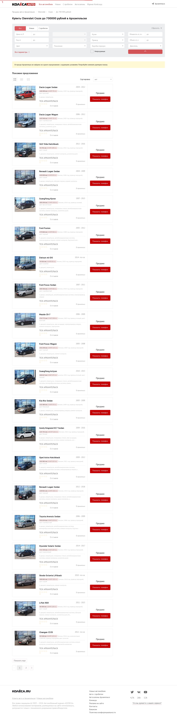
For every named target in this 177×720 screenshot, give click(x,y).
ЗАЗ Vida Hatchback (49, 144)
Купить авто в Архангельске (23, 698)
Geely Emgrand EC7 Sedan (51, 428)
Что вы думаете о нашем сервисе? (147, 703)
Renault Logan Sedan (49, 171)
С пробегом (68, 4)
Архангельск (81, 104)
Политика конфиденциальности (102, 712)
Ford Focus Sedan (47, 284)
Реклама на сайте (96, 703)
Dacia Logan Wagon (48, 114)
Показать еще (20, 660)
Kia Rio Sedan (46, 400)
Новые (58, 4)
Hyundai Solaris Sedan (50, 546)
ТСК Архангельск (48, 101)
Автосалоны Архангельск (99, 697)
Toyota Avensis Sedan (49, 516)
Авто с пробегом (96, 694)
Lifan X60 (44, 602)
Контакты (93, 706)
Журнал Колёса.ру (94, 4)
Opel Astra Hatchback (49, 457)
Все (20, 28)
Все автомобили (46, 4)
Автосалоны (80, 4)
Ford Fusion (44, 228)
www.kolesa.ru (68, 705)
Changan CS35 (46, 632)
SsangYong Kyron (47, 198)
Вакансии (93, 709)
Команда (93, 700)
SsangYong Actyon (48, 371)
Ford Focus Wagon (48, 343)
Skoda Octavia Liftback (50, 575)
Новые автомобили (45, 698)
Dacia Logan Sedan (48, 87)
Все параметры (22, 52)
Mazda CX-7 (44, 314)
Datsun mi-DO (46, 257)
